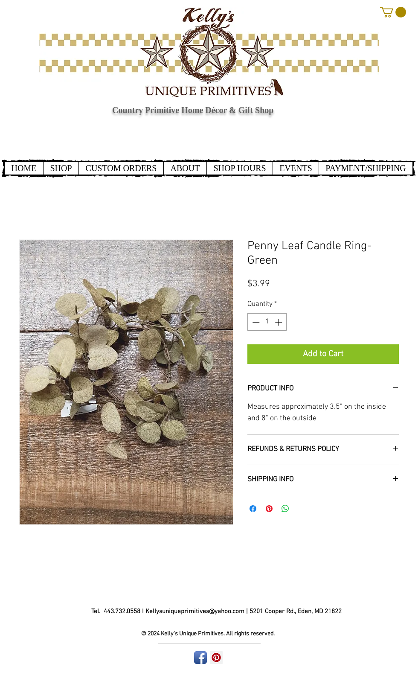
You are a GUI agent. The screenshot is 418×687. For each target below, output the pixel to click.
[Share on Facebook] (253, 509)
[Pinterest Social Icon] (216, 657)
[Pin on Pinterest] (269, 509)
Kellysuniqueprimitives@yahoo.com (194, 611)
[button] (393, 12)
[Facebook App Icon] (200, 657)
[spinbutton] (267, 322)
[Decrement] (255, 322)
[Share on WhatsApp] (285, 509)
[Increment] (279, 322)
